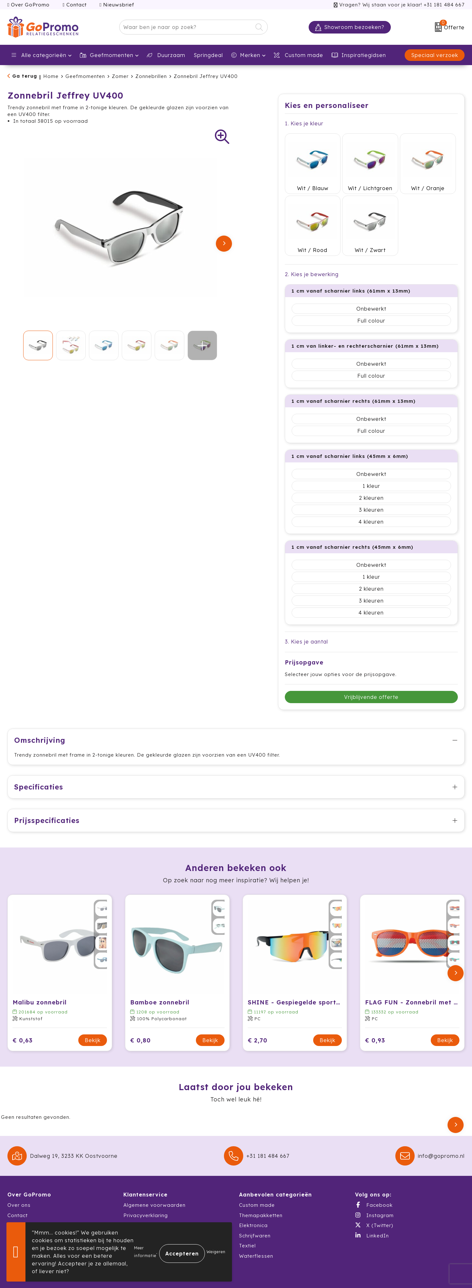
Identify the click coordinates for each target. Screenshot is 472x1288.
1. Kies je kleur (304, 123)
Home (51, 76)
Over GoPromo (28, 5)
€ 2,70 (257, 1011)
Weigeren (216, 1251)
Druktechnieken (143, 1217)
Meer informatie (145, 1251)
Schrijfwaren (255, 1207)
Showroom (21, 1197)
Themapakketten (261, 1187)
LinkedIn (372, 1207)
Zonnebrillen (151, 76)
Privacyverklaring (145, 1187)
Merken (245, 55)
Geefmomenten (106, 55)
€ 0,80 (140, 1011)
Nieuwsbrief (117, 5)
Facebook (374, 1176)
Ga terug (24, 76)
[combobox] (186, 27)
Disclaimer (136, 1207)
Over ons (19, 1177)
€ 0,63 (23, 1011)
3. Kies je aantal (306, 613)
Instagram (374, 1186)
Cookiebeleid (140, 1197)
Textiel (247, 1217)
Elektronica (253, 1197)
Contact (74, 5)
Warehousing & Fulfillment (40, 1207)
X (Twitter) (374, 1197)
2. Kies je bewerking (312, 246)
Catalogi (18, 1217)
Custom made (257, 1177)
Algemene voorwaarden (154, 1177)
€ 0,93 (375, 1011)
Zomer (120, 76)
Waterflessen (256, 1227)
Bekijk (93, 1012)
